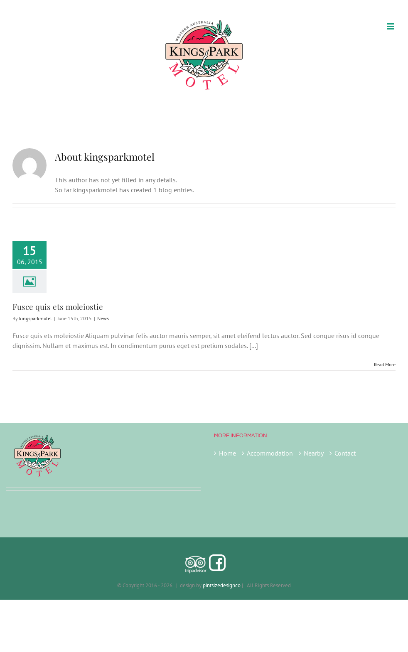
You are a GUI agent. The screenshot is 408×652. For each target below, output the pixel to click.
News (103, 318)
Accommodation (270, 453)
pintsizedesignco (222, 585)
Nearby (314, 453)
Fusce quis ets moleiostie (57, 306)
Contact (345, 453)
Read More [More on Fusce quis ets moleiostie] (385, 364)
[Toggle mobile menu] (391, 26)
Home (227, 453)
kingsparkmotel (35, 318)
